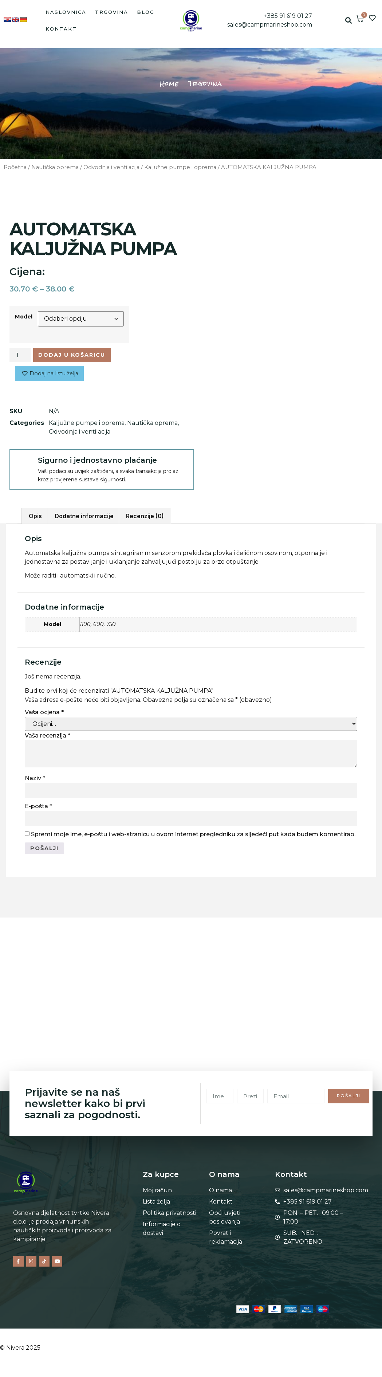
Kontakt (61, 29)
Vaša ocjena (44, 714)
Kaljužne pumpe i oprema (180, 167)
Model (23, 316)
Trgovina (111, 12)
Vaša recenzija (47, 738)
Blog (145, 12)
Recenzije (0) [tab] (145, 518)
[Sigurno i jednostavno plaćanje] (23, 465)
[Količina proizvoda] (20, 356)
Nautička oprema (55, 167)
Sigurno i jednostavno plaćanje (97, 462)
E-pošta (38, 808)
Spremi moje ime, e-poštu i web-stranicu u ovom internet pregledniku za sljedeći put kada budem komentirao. (193, 836)
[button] (348, 21)
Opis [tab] (35, 518)
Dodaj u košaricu (78, 355)
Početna (15, 167)
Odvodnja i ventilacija (111, 167)
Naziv (35, 780)
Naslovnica (66, 12)
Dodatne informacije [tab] (84, 518)
